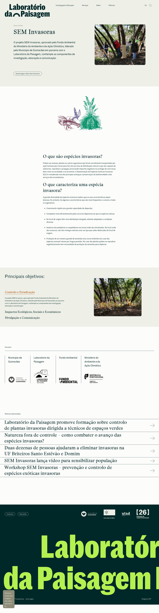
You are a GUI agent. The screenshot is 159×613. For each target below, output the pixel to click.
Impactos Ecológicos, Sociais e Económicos (35, 312)
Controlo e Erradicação (21, 292)
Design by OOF (146, 600)
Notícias (112, 5)
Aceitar (9, 608)
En (146, 5)
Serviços (85, 5)
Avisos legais (30, 600)
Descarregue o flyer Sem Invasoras (28, 74)
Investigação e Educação (65, 5)
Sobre (98, 5)
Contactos (10, 515)
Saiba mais (8, 604)
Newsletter (23, 515)
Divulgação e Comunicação (24, 319)
